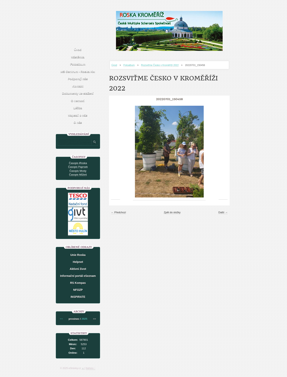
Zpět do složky (172, 212)
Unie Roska (78, 255)
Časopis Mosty (77, 170)
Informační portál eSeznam (78, 275)
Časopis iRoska (78, 163)
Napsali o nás (77, 115)
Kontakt (77, 86)
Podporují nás (78, 78)
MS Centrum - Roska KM (77, 71)
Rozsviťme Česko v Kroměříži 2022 (160, 65)
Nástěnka (78, 57)
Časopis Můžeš (78, 174)
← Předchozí (118, 212)
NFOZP (78, 289)
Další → (223, 212)
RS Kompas (78, 282)
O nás (78, 122)
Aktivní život (78, 268)
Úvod (114, 65)
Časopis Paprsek (78, 166)
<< (61, 318)
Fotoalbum (129, 65)
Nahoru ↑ (90, 368)
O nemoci (78, 100)
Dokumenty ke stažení (77, 93)
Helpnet (78, 262)
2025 (84, 318)
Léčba (77, 108)
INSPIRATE (78, 296)
